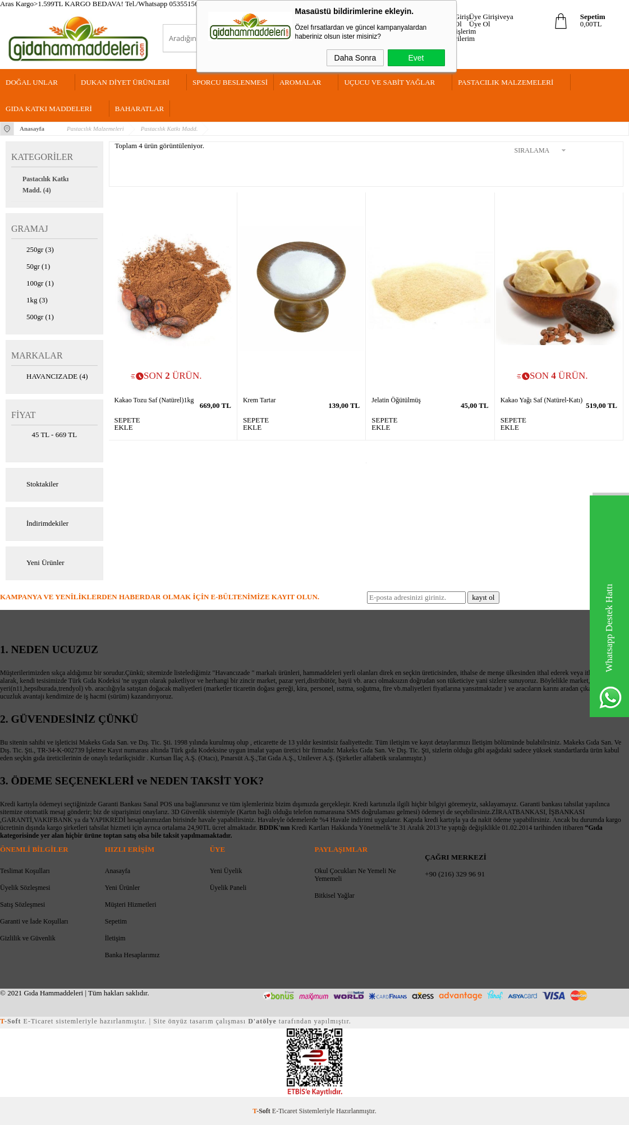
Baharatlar (139, 108)
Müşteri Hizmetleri (131, 904)
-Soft (262, 1111)
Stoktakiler (34, 484)
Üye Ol (479, 23)
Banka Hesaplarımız (132, 955)
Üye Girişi (455, 16)
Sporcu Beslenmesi (230, 82)
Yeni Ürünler (38, 563)
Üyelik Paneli (228, 888)
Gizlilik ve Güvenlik (28, 938)
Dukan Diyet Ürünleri (125, 82)
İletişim (115, 938)
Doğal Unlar (32, 82)
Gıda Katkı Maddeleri (49, 108)
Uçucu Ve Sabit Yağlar (389, 82)
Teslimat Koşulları (25, 871)
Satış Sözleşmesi (22, 904)
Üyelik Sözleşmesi (25, 888)
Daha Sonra (355, 57)
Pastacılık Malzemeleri (505, 82)
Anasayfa (117, 871)
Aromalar (300, 82)
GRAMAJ (29, 228)
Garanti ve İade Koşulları (34, 921)
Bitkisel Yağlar (334, 895)
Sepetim (116, 921)
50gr (30, 267)
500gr (32, 317)
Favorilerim (457, 38)
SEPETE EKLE (122, 423)
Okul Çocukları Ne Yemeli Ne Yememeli (355, 875)
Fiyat (23, 415)
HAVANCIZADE (49, 377)
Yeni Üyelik (226, 871)
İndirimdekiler (39, 524)
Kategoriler (42, 157)
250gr (32, 250)
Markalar (37, 355)
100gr (32, 284)
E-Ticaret (284, 1111)
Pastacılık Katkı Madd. (45, 184)
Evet (416, 57)
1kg (29, 300)
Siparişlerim (458, 31)
